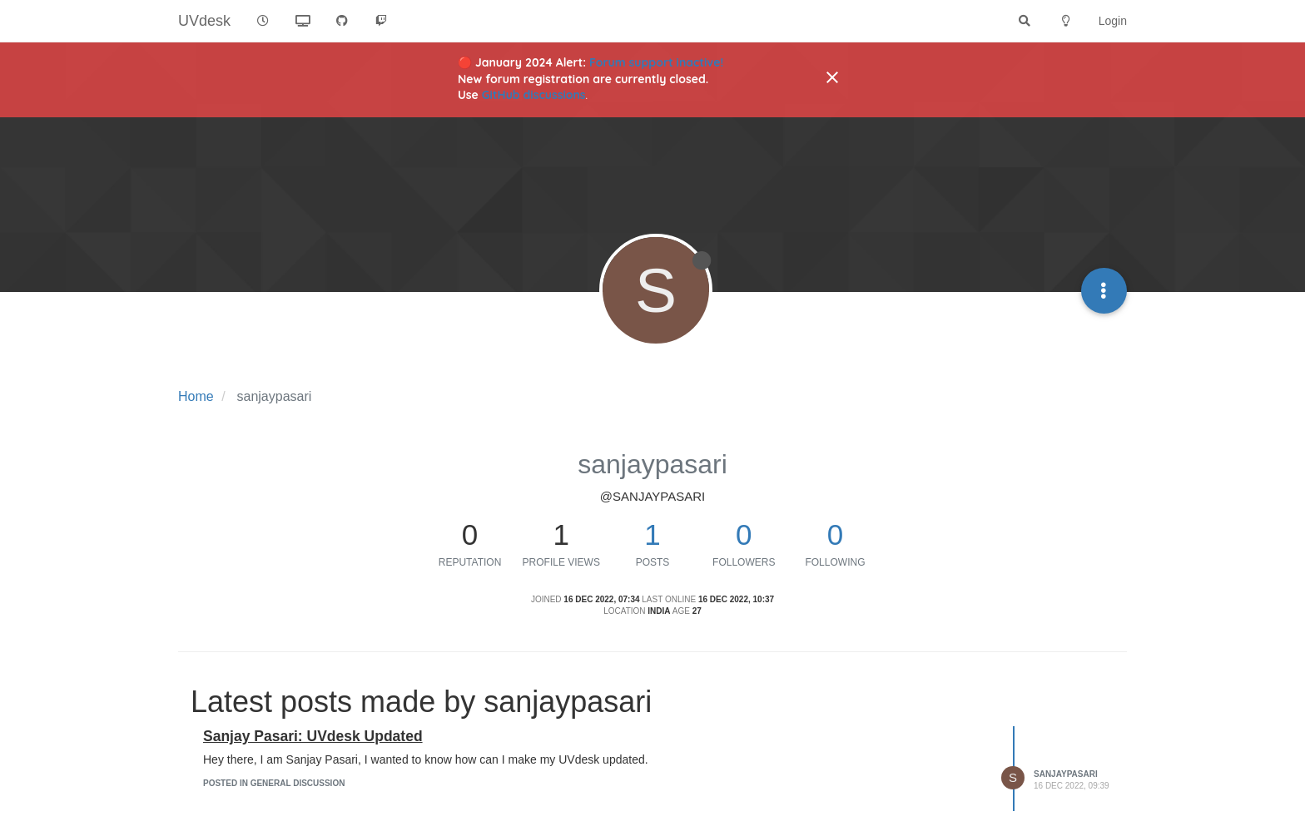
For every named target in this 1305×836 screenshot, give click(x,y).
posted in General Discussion (274, 783)
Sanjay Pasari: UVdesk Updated (313, 736)
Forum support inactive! (656, 62)
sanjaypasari (1066, 774)
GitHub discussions (534, 94)
